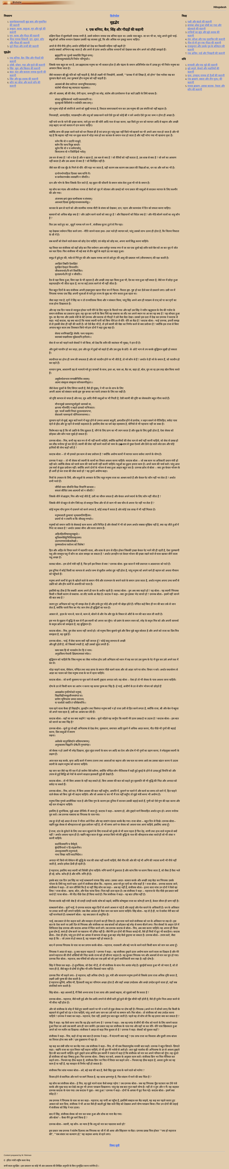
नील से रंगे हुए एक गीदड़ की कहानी (204, 42)
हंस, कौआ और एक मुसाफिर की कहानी (206, 39)
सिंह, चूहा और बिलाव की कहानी (25, 68)
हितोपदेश (114, 15)
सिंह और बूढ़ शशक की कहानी (24, 79)
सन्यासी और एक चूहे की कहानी (202, 64)
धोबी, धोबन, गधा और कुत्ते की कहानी (27, 64)
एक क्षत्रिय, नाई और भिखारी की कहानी (206, 53)
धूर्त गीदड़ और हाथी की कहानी (24, 46)
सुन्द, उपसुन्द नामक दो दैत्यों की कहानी (206, 75)
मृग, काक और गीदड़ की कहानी (24, 35)
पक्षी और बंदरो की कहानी (200, 21)
